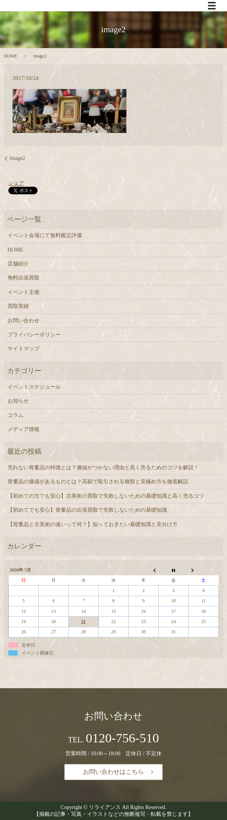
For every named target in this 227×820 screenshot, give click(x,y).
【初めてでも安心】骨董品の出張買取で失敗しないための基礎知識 (87, 510)
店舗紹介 (18, 264)
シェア (16, 183)
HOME (10, 56)
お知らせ (18, 401)
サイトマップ (23, 348)
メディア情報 (23, 429)
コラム (16, 415)
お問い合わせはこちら (113, 771)
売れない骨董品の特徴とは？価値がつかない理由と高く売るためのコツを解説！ (103, 467)
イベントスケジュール (34, 387)
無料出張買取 (23, 278)
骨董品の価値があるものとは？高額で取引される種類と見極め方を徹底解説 (98, 481)
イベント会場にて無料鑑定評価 (45, 235)
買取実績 (18, 306)
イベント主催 (23, 292)
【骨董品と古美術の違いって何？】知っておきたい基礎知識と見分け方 (93, 524)
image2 (17, 158)
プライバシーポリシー (34, 334)
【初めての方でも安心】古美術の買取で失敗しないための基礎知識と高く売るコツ (106, 496)
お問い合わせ (23, 320)
